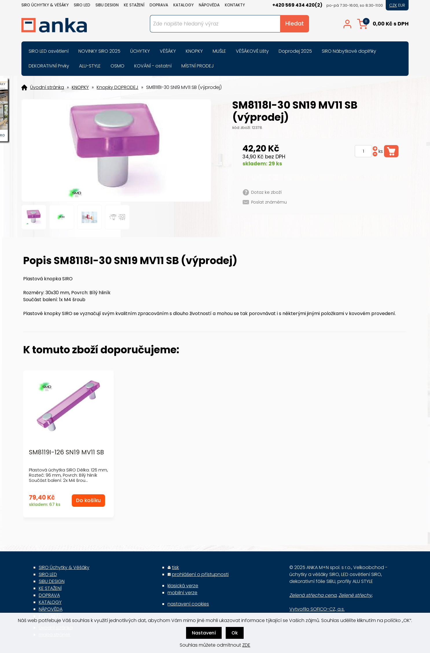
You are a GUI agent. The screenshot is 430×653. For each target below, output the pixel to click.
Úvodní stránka (47, 87)
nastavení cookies (188, 604)
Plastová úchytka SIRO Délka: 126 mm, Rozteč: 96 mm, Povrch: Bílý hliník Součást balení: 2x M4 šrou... (68, 475)
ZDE (246, 645)
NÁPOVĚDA (209, 5)
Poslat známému (269, 202)
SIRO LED (82, 5)
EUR (401, 5)
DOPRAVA (159, 5)
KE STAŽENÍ (134, 5)
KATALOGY (183, 5)
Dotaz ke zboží (266, 192)
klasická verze (183, 585)
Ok (234, 633)
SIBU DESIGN (107, 5)
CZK (393, 5)
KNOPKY (80, 87)
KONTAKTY (235, 5)
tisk (175, 567)
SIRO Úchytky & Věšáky (45, 5)
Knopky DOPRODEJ (117, 87)
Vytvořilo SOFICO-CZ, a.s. (317, 609)
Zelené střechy (355, 595)
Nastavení (204, 633)
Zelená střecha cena (313, 595)
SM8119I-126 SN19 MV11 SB (66, 452)
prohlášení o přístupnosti (200, 574)
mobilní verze (182, 592)
